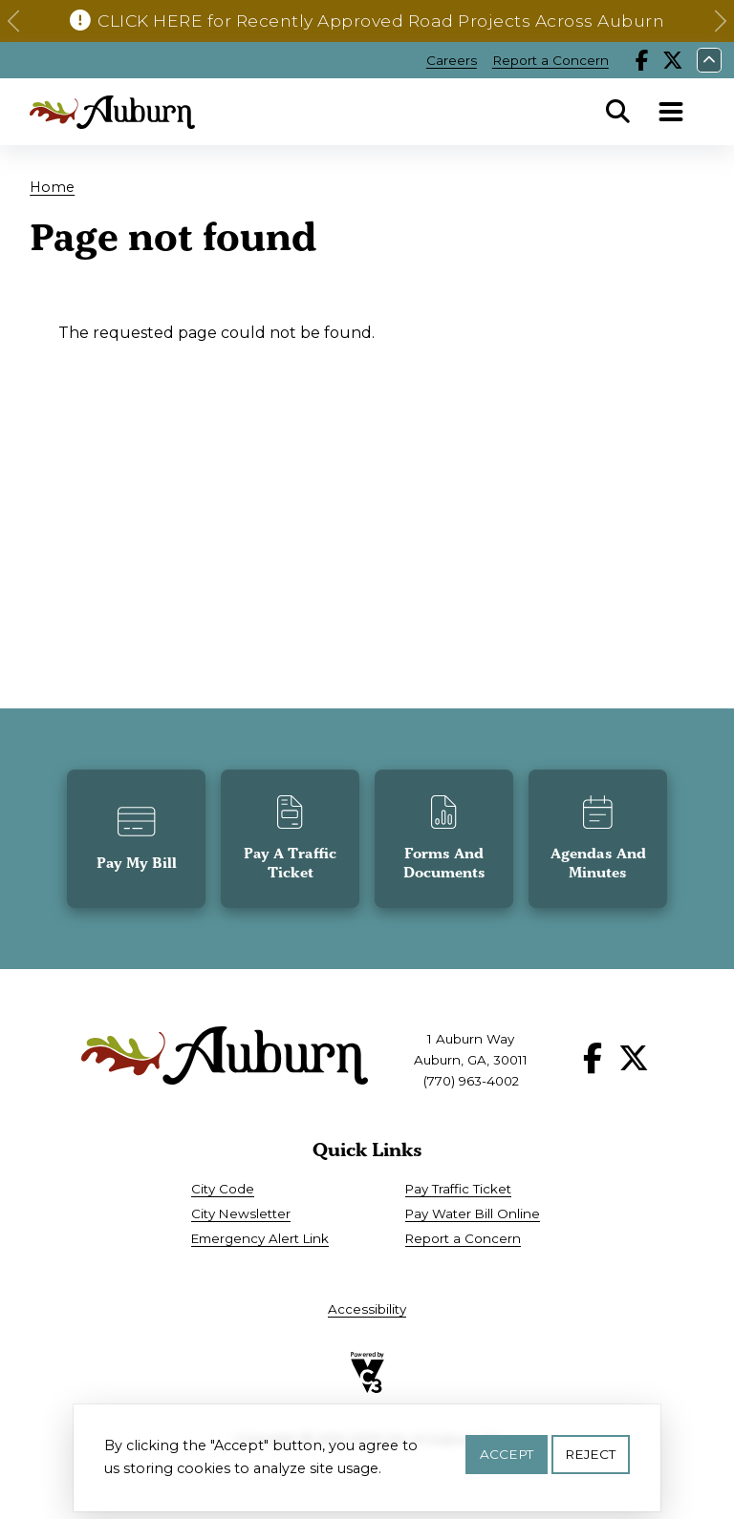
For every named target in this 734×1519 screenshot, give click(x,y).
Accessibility (367, 1309)
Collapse (709, 60)
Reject (590, 1458)
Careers (451, 60)
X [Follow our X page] (672, 60)
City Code (222, 1188)
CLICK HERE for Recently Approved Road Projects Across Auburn (380, 21)
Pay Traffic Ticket (458, 1188)
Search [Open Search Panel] (618, 112)
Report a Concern (550, 60)
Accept (506, 1458)
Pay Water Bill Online (472, 1213)
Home (52, 187)
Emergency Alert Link (260, 1238)
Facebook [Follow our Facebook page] (642, 60)
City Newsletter (241, 1213)
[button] (13, 21)
